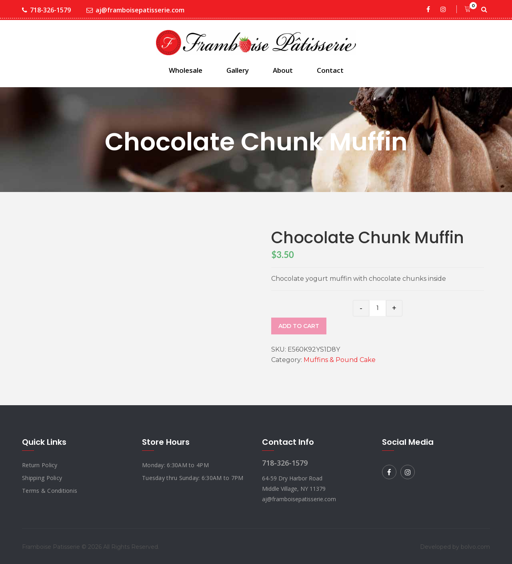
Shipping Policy (42, 478)
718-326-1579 (46, 10)
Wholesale (185, 70)
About (283, 70)
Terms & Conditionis (49, 490)
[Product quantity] (377, 308)
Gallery (237, 70)
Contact (330, 70)
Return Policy (40, 465)
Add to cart (298, 326)
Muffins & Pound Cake (340, 360)
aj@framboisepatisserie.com (135, 10)
